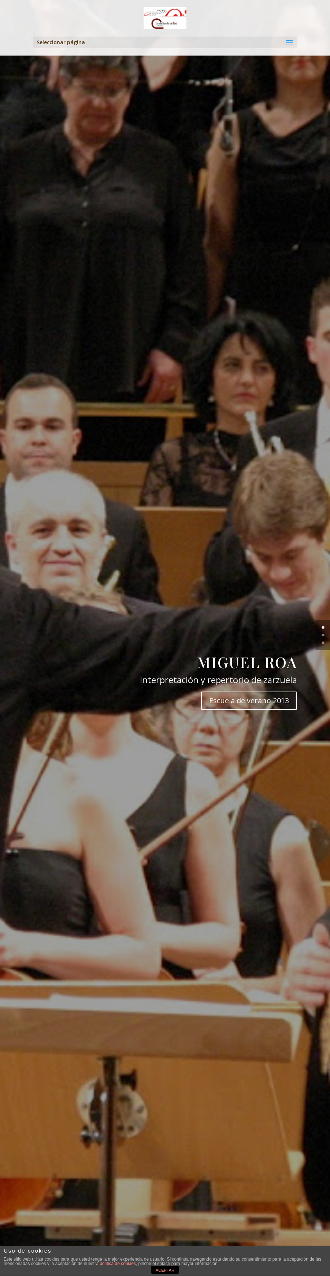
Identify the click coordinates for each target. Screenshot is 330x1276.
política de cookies (118, 1263)
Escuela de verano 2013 (249, 700)
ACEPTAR (165, 1270)
